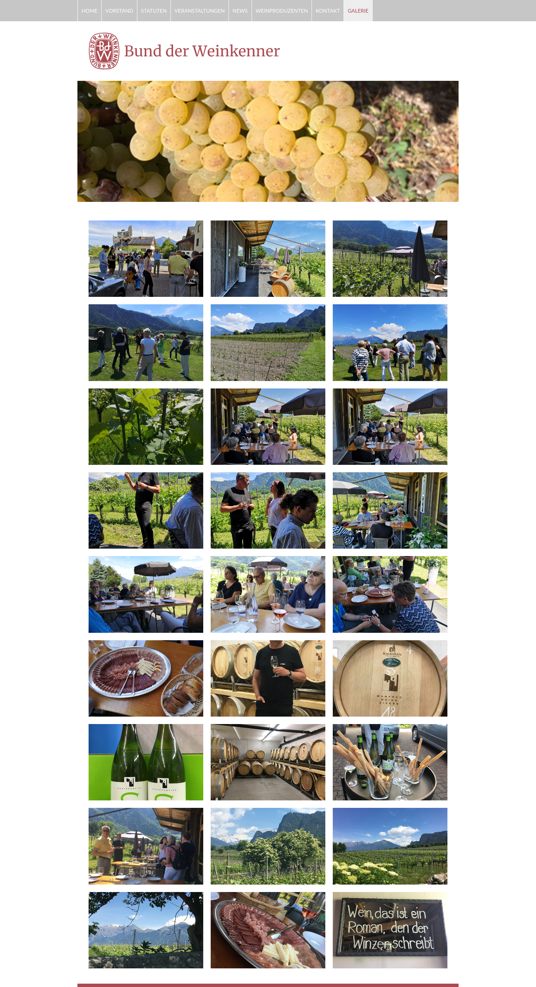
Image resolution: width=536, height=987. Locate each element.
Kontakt (328, 10)
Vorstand (119, 10)
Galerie (358, 10)
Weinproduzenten (282, 10)
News (240, 10)
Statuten (154, 10)
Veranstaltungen (200, 10)
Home (90, 10)
